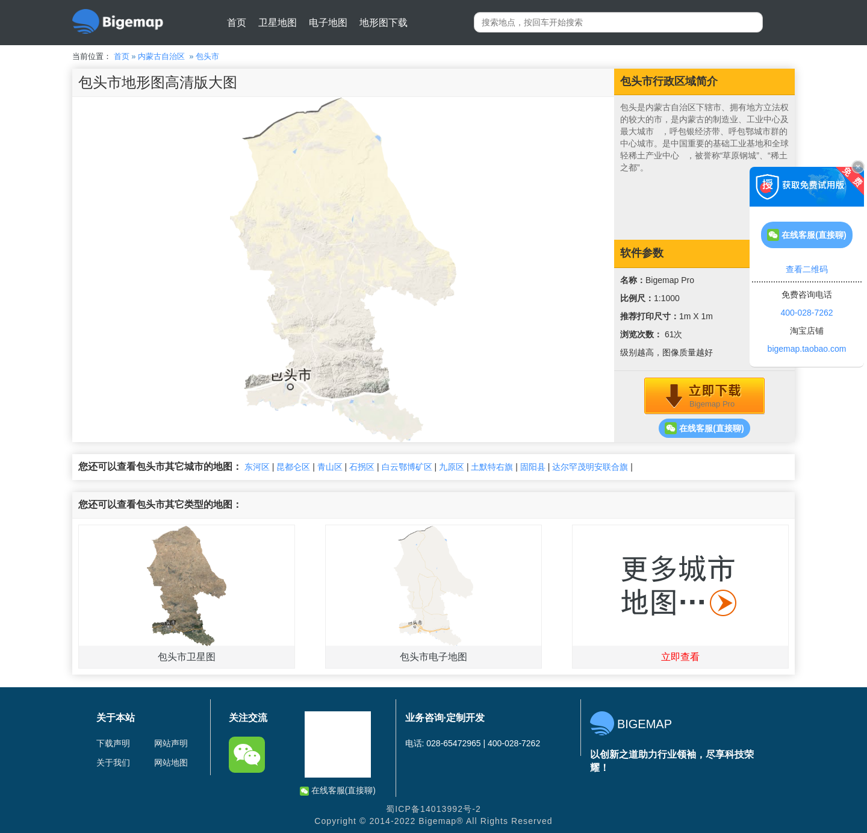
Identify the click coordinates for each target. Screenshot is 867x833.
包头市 (207, 56)
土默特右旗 (492, 467)
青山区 (330, 467)
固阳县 (532, 467)
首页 (236, 22)
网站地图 (171, 762)
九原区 (451, 467)
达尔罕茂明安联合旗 (590, 467)
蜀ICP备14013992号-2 (433, 809)
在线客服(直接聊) (704, 428)
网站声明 (171, 743)
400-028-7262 (806, 312)
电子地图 (328, 22)
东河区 (257, 467)
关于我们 (113, 762)
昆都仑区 (293, 467)
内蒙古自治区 (161, 56)
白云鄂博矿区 (407, 467)
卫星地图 (277, 22)
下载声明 (113, 743)
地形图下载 (383, 22)
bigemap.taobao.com (807, 349)
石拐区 (361, 467)
